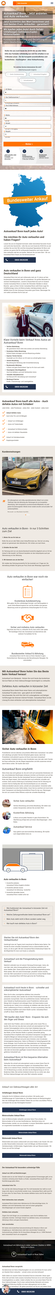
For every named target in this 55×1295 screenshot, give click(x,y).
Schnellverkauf (28, 80)
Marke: (7, 115)
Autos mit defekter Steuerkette (17, 432)
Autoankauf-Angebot (40, 74)
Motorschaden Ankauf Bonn (27, 1134)
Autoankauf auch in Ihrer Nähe (27, 1256)
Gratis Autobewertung (17, 74)
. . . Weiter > (27, 144)
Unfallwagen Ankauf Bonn (27, 1112)
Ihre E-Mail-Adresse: (11, 105)
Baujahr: (7, 131)
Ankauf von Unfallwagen (15, 421)
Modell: (7, 123)
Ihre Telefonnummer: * (12, 97)
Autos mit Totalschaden (15, 424)
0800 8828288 (21, 260)
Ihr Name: (8, 89)
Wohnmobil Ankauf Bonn (27, 1157)
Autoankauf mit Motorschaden (17, 429)
